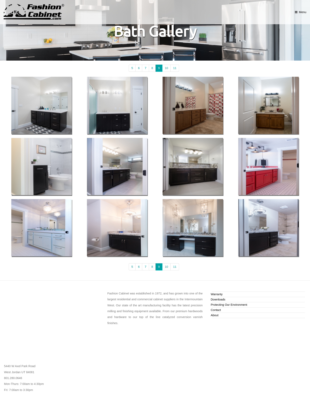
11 (174, 68)
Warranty (217, 294)
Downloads (218, 299)
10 (166, 68)
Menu (302, 12)
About (214, 315)
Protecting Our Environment (229, 304)
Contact (216, 310)
